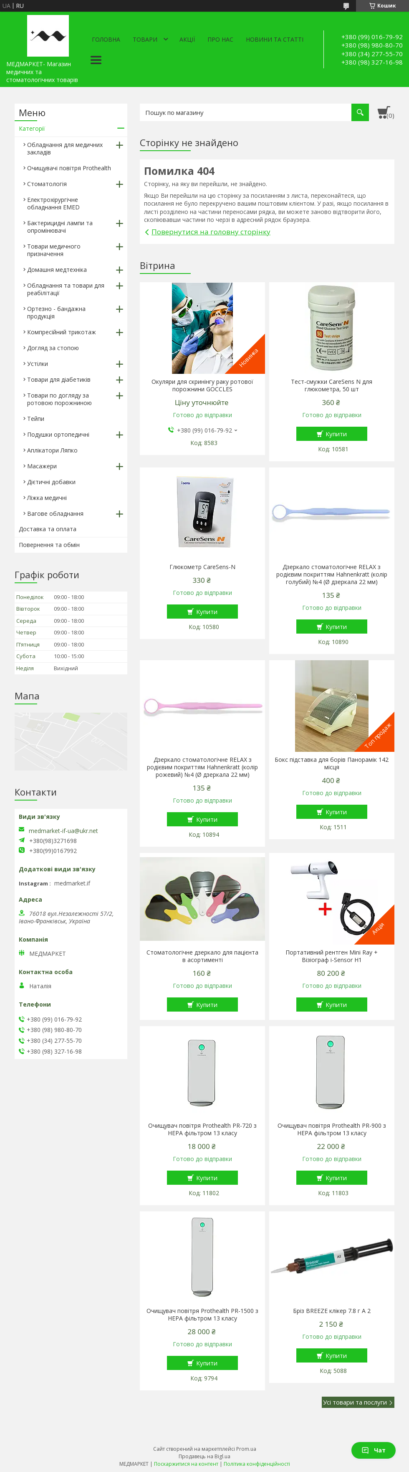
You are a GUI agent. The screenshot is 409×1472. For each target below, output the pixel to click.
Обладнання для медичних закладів (65, 148)
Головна (106, 39)
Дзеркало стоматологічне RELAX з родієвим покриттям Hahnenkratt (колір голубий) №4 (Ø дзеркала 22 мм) (331, 574)
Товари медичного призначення (54, 250)
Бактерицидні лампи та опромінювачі (60, 226)
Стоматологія (47, 184)
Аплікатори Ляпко (52, 450)
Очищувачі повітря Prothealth (69, 168)
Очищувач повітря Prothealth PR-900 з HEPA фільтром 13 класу (332, 1129)
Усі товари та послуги (355, 1402)
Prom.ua (246, 1448)
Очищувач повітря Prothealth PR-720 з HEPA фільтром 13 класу (202, 1129)
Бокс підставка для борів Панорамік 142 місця (332, 763)
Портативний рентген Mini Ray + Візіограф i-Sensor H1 (331, 956)
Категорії (32, 128)
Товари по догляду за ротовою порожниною (59, 399)
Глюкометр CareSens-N (202, 567)
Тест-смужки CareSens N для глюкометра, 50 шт (331, 385)
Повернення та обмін (49, 545)
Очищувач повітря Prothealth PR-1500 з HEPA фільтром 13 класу (202, 1314)
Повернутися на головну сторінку (210, 231)
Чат (373, 1450)
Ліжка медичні (47, 498)
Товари (145, 39)
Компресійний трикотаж (61, 332)
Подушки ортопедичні (58, 434)
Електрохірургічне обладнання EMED (53, 203)
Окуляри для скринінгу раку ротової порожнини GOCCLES (202, 385)
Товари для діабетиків (59, 379)
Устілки (37, 364)
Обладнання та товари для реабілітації (65, 289)
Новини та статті (274, 39)
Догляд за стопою (53, 348)
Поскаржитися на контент (186, 1463)
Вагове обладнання (55, 513)
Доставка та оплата (47, 529)
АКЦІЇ (187, 39)
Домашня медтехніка (57, 270)
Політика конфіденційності (257, 1463)
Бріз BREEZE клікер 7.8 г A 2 (332, 1311)
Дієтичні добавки (51, 482)
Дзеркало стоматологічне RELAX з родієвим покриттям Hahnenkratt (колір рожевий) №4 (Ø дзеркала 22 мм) (202, 767)
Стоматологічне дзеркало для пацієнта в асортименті (202, 956)
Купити (336, 434)
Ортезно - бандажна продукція (56, 312)
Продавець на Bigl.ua (204, 1456)
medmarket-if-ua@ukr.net (63, 831)
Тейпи (35, 419)
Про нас (220, 39)
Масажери (42, 466)
